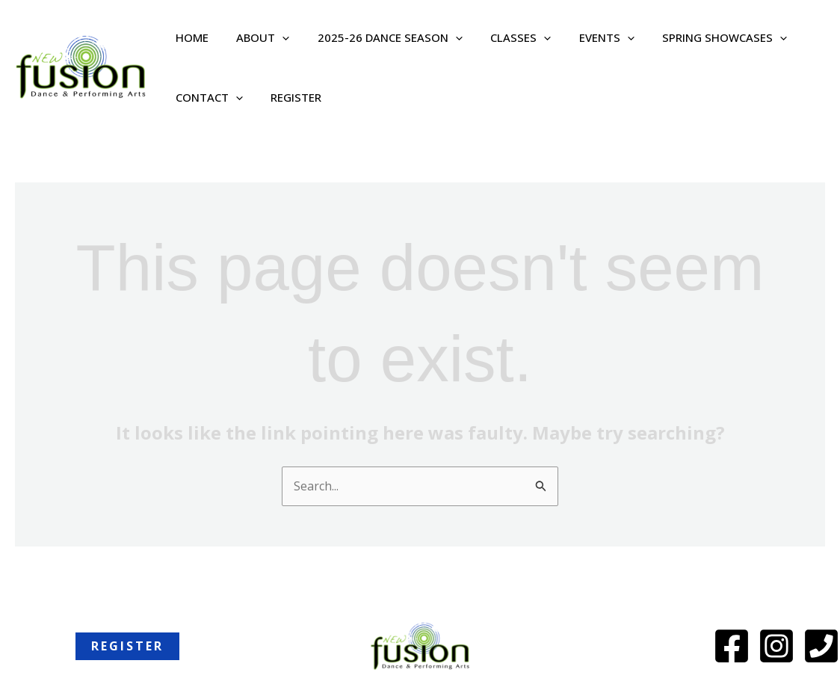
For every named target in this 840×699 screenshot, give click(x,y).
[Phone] (821, 646)
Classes (501, 37)
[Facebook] (731, 646)
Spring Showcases (693, 37)
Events (581, 37)
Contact (206, 97)
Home (189, 37)
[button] (274, 37)
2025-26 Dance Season (375, 37)
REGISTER (287, 97)
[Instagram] (776, 646)
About (254, 37)
